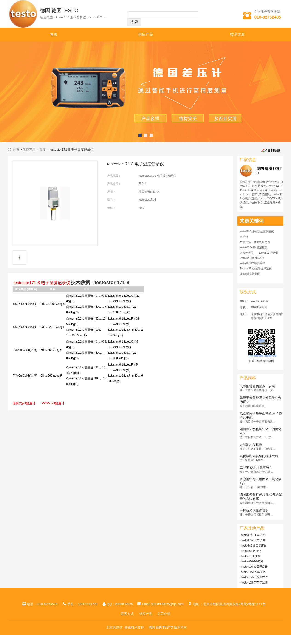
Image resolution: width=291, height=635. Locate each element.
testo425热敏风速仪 (252, 258)
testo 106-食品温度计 (254, 566)
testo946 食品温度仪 (254, 545)
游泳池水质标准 (251, 444)
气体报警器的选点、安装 (257, 386)
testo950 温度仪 (251, 551)
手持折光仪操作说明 (254, 510)
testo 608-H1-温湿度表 (254, 247)
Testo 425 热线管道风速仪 (256, 268)
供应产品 (145, 34)
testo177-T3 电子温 (253, 540)
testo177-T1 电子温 (253, 535)
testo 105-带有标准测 (254, 582)
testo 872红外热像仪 (252, 263)
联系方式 (127, 614)
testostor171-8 (250, 556)
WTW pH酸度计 (53, 403)
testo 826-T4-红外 (252, 561)
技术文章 (237, 34)
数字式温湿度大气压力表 (255, 242)
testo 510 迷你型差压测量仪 (257, 231)
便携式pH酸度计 (24, 403)
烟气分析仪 (247, 252)
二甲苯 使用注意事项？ (256, 467)
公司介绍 (163, 614)
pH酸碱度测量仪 (250, 273)
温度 (42, 149)
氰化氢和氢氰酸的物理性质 (259, 456)
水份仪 (244, 236)
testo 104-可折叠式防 (254, 577)
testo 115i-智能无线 (253, 572)
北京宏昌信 (114, 627)
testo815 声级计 (268, 252)
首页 (53, 34)
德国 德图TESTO (59, 10)
